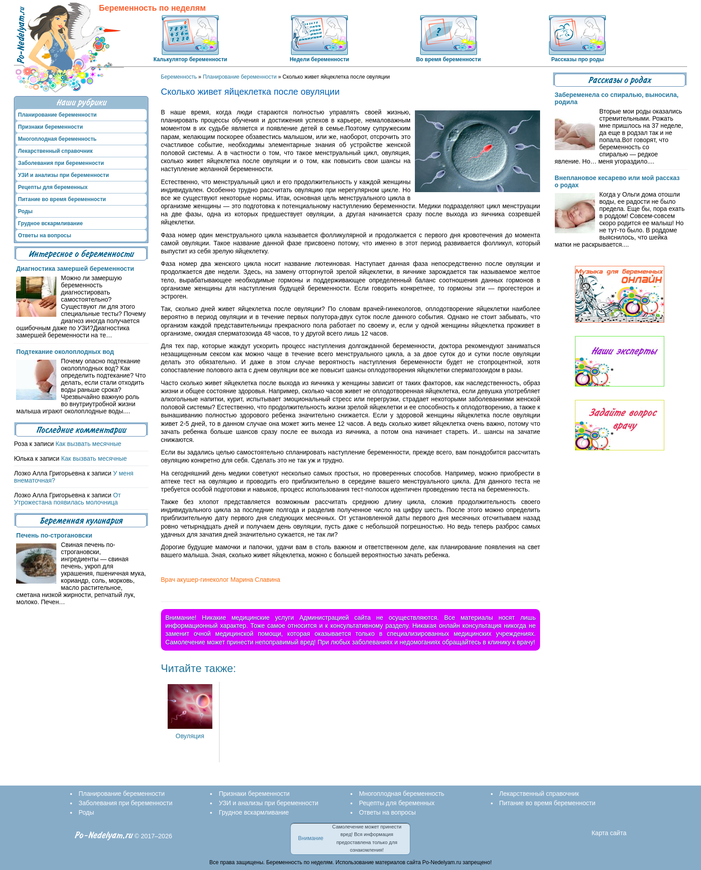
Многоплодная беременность (57, 139)
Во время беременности (448, 59)
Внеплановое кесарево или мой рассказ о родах (617, 181)
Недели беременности (319, 59)
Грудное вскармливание (50, 223)
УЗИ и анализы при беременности (63, 175)
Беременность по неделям (152, 8)
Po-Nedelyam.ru (104, 835)
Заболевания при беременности (61, 163)
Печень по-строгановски (54, 535)
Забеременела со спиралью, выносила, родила (617, 98)
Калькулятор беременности (190, 59)
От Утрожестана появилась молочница (67, 499)
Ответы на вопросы (44, 235)
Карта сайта (608, 832)
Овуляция (190, 732)
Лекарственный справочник (55, 151)
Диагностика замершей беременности (75, 268)
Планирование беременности (240, 77)
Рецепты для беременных (53, 187)
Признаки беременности (50, 127)
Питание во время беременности (62, 199)
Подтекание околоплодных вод (65, 351)
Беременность (179, 77)
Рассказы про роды (577, 59)
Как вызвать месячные (88, 443)
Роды (25, 211)
